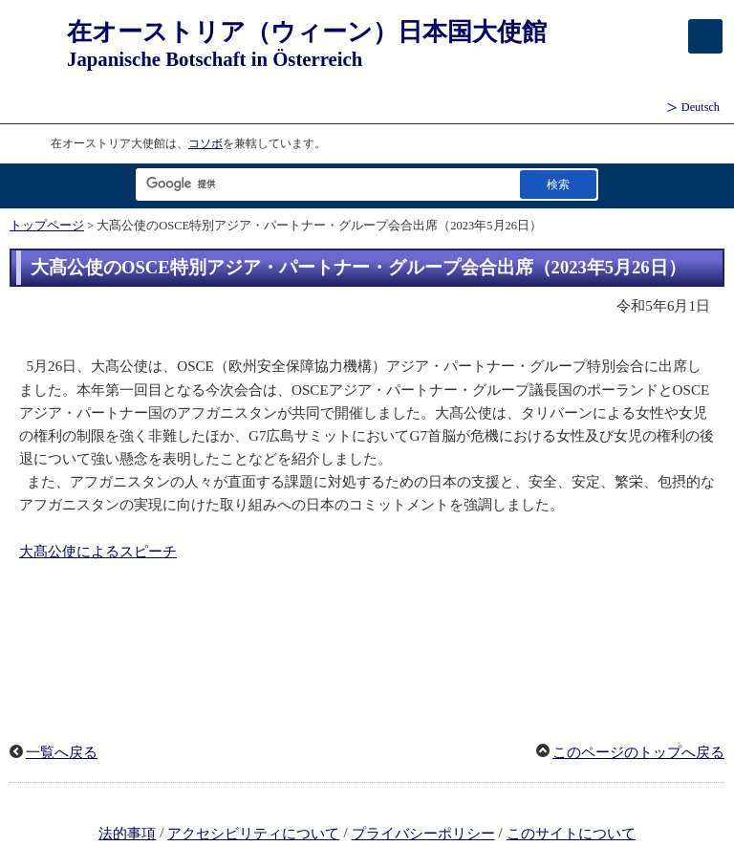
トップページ (47, 225)
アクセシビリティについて (253, 833)
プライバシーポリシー (423, 833)
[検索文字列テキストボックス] (324, 184)
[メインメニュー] (705, 36)
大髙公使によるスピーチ (98, 551)
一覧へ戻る (61, 752)
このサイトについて (571, 833)
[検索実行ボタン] (558, 184)
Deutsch (700, 107)
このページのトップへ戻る (638, 752)
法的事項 (127, 833)
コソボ (205, 143)
